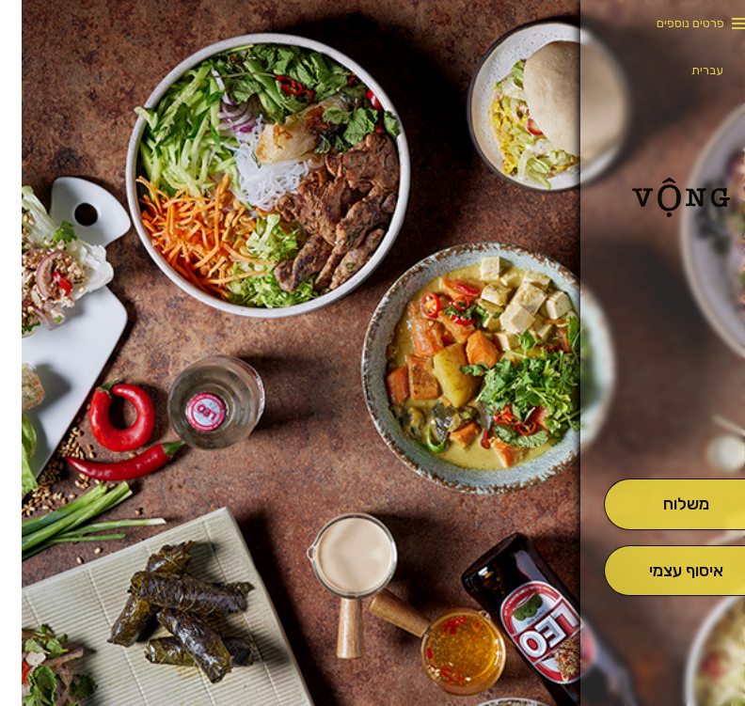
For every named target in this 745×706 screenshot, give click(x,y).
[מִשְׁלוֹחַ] (663, 504)
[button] (664, 426)
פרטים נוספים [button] (669, 23)
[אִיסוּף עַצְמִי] (663, 571)
